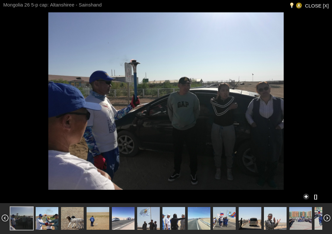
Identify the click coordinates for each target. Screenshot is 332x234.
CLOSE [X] (317, 5)
